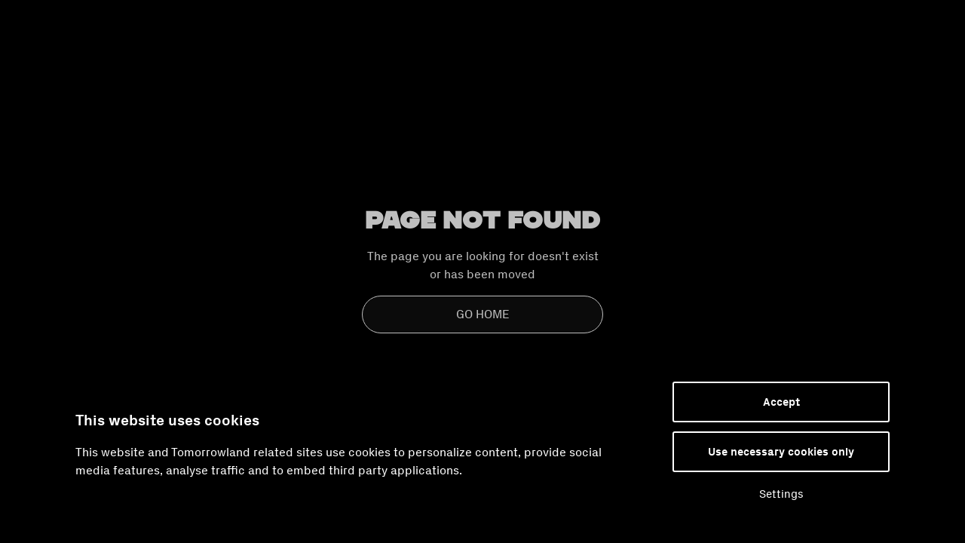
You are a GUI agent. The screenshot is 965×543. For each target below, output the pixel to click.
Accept (781, 402)
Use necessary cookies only (781, 452)
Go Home (483, 314)
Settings (781, 494)
